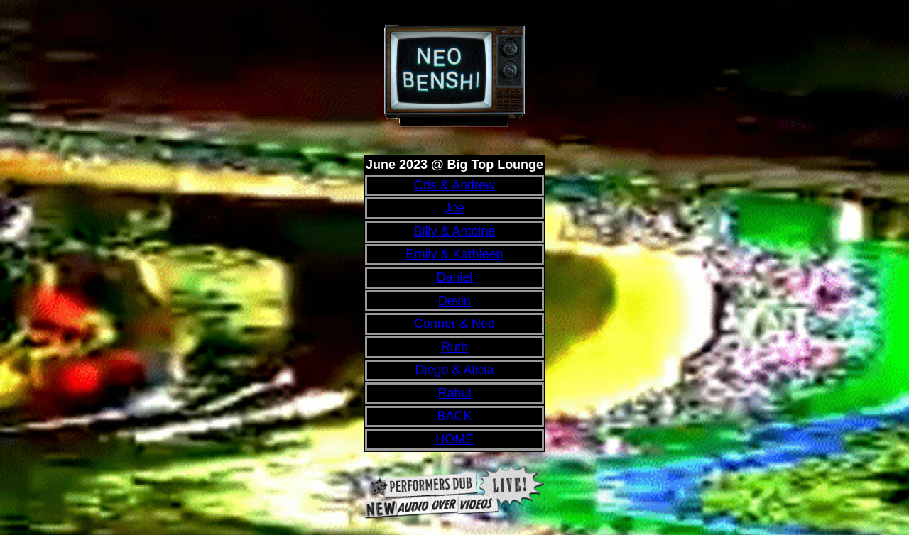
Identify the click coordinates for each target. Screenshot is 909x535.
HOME (454, 439)
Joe (454, 208)
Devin (454, 301)
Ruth (454, 347)
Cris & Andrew (454, 185)
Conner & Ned (454, 323)
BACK (454, 416)
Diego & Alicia (454, 370)
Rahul (454, 393)
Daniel (454, 277)
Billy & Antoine (454, 231)
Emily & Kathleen (454, 254)
